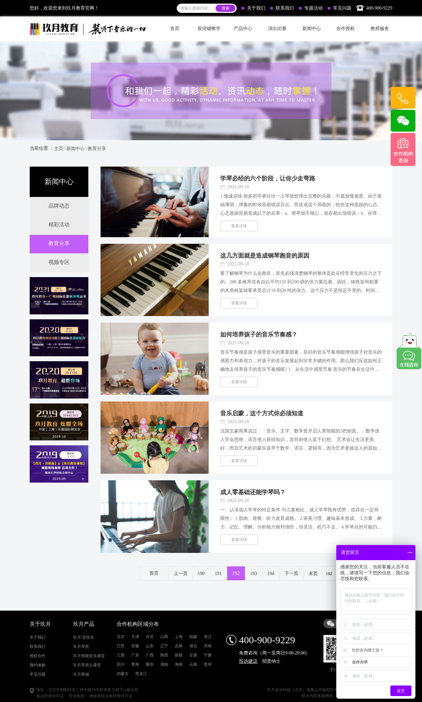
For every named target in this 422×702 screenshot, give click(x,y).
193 (253, 573)
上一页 (181, 573)
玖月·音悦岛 (83, 687)
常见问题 (339, 8)
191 (218, 573)
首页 (174, 28)
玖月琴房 (81, 696)
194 (270, 573)
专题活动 (311, 8)
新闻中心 (75, 148)
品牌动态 (59, 205)
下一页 (291, 573)
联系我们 (282, 8)
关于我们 (253, 8)
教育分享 (97, 148)
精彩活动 (59, 224)
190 (201, 573)
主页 (58, 148)
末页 (313, 573)
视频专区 (59, 262)
